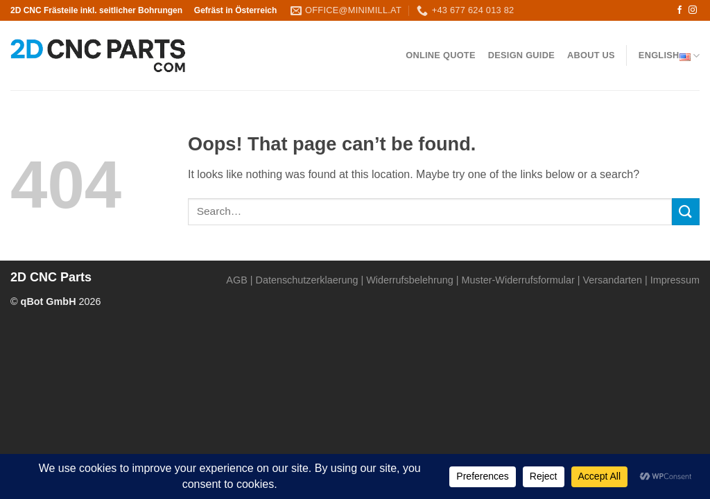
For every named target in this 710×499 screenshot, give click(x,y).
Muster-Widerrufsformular (518, 280)
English (669, 55)
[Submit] (686, 211)
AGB (236, 280)
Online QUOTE (440, 55)
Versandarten (612, 280)
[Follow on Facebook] (679, 10)
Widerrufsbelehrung (409, 280)
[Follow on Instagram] (693, 10)
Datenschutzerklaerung (307, 280)
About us (591, 55)
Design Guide (521, 55)
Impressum (675, 280)
